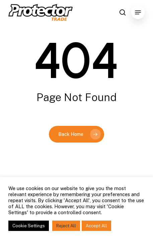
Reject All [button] (66, 225)
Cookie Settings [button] (28, 225)
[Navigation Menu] (138, 12)
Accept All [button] (96, 225)
